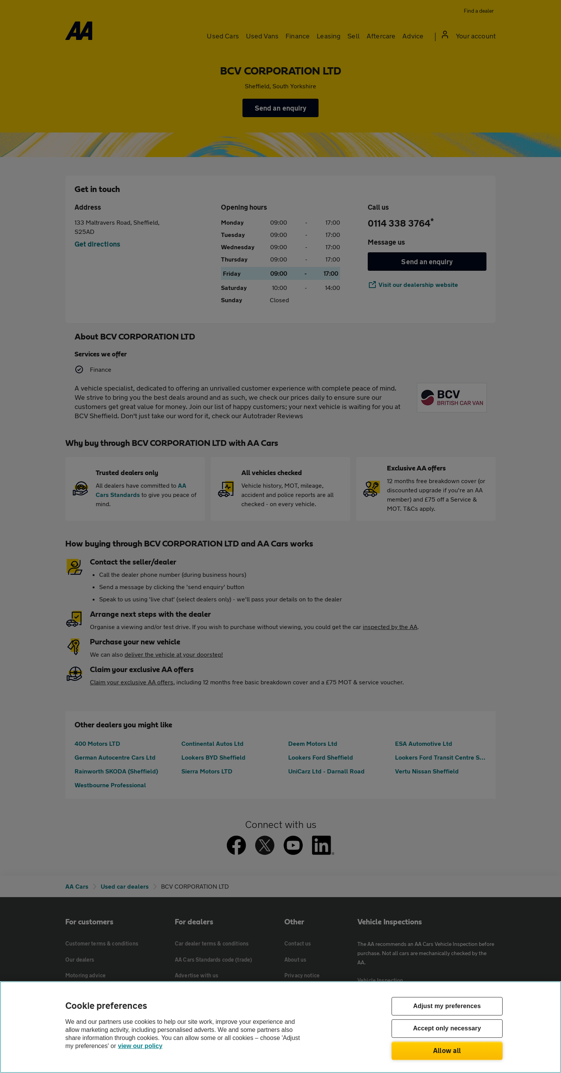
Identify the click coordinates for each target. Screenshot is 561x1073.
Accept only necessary (447, 1028)
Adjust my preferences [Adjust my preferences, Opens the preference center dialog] (447, 1006)
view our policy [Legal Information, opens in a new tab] (140, 1046)
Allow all (447, 1050)
